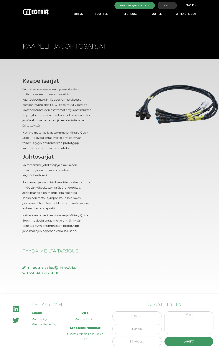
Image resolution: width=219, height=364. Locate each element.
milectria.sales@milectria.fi (50, 267)
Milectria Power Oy (44, 324)
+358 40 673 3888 (40, 273)
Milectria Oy (39, 319)
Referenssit (131, 14)
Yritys (78, 14)
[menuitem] (188, 5)
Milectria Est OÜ (85, 319)
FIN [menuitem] (194, 5)
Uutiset (158, 14)
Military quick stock (134, 5)
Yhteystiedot (186, 14)
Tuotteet (102, 14)
